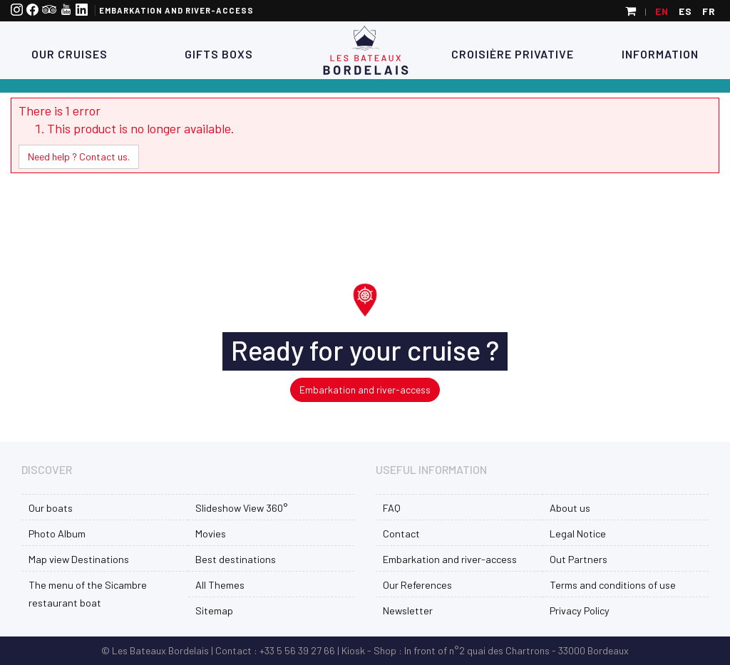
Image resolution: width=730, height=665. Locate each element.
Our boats (51, 508)
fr (709, 11)
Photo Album (57, 533)
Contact (401, 533)
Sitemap (214, 610)
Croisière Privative (512, 54)
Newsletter (408, 610)
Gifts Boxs (217, 54)
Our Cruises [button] (69, 54)
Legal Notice (578, 533)
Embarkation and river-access (176, 10)
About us (570, 508)
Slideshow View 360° (241, 508)
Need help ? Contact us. (79, 156)
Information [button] (660, 54)
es (685, 11)
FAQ (392, 508)
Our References (417, 585)
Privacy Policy (580, 610)
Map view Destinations (79, 559)
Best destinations (235, 559)
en (662, 11)
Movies (210, 533)
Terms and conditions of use (613, 585)
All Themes (220, 585)
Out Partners (578, 559)
